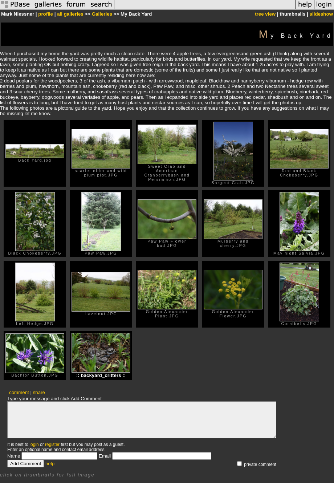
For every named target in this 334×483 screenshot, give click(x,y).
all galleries (70, 14)
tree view (265, 14)
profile (45, 14)
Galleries (102, 14)
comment (19, 392)
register (52, 444)
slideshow (321, 14)
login (33, 444)
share (39, 392)
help (49, 463)
